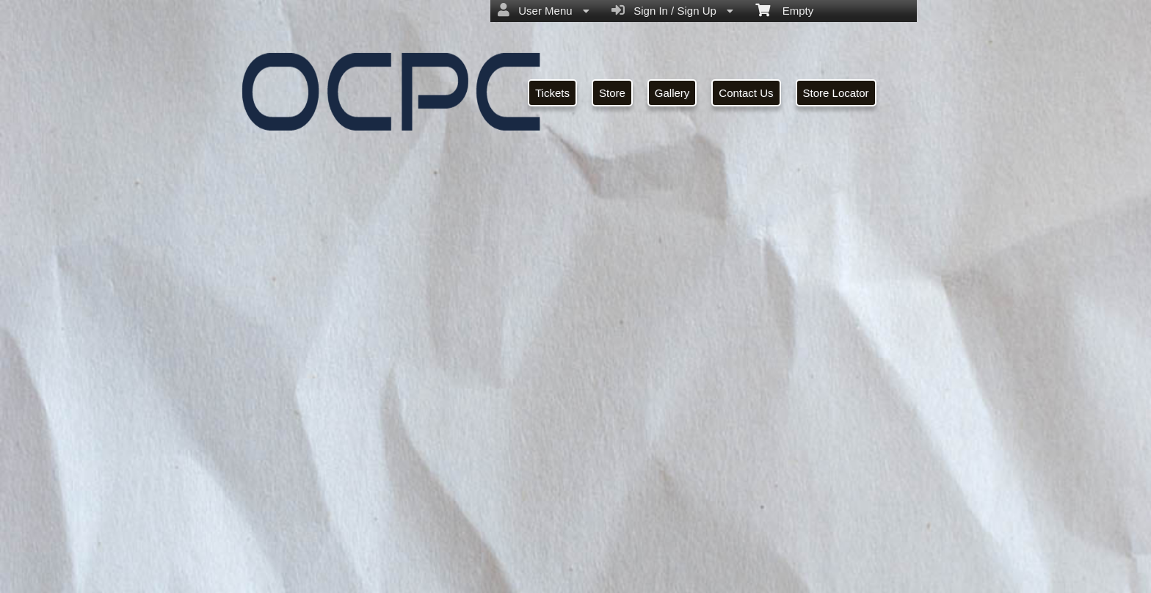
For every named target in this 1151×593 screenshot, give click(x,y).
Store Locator (836, 93)
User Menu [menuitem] (543, 10)
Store (612, 93)
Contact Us (746, 93)
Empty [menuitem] (784, 9)
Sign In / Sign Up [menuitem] (672, 10)
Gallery (672, 93)
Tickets (552, 93)
